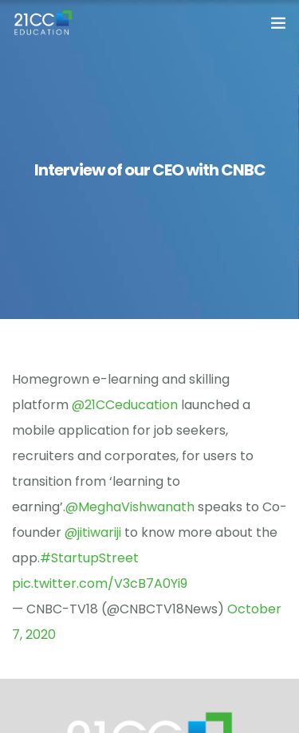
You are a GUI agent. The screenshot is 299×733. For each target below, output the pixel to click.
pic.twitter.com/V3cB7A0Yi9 (99, 583)
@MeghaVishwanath (130, 507)
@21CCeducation (125, 405)
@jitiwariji (93, 532)
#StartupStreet (89, 558)
